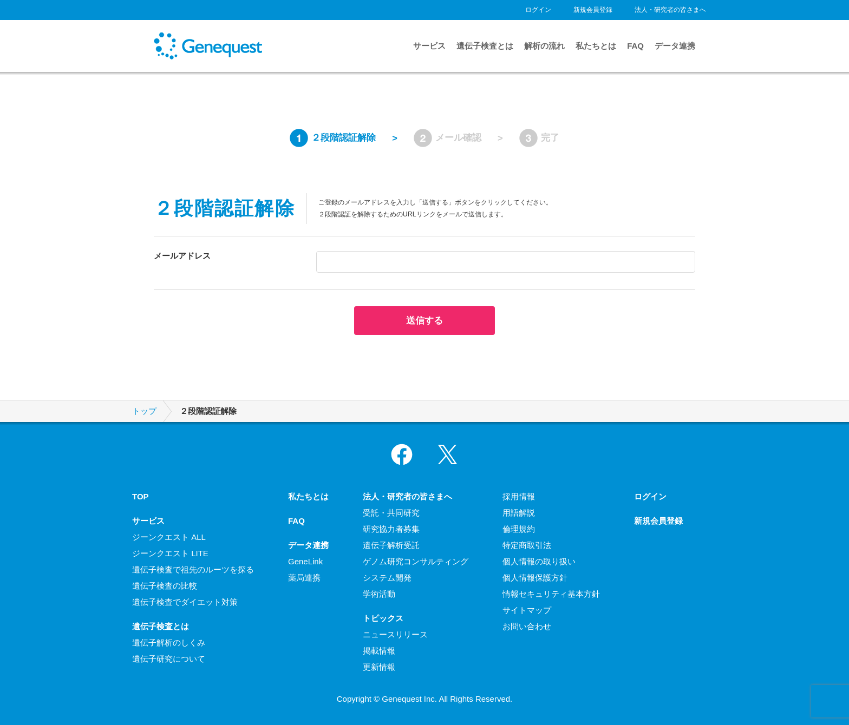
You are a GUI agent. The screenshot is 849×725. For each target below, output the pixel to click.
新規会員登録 (592, 10)
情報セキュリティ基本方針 (551, 593)
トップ (144, 411)
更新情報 (379, 666)
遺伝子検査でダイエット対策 (185, 602)
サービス (429, 45)
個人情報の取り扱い (539, 561)
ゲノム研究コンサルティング (415, 561)
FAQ (635, 45)
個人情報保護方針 (534, 577)
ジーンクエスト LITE (170, 553)
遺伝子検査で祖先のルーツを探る (193, 569)
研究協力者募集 (391, 528)
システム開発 (387, 577)
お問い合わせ (526, 626)
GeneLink (305, 561)
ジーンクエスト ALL (169, 537)
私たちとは (596, 45)
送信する (424, 320)
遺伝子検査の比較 (164, 585)
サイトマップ (526, 610)
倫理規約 (518, 528)
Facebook (402, 454)
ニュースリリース (395, 634)
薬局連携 (304, 577)
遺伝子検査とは (484, 45)
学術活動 (379, 593)
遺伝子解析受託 (391, 545)
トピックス (383, 618)
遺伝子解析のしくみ (168, 642)
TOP (140, 496)
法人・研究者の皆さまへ (670, 10)
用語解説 (518, 512)
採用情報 (518, 496)
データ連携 (675, 45)
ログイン (538, 10)
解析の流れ (544, 45)
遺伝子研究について (168, 658)
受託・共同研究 (391, 512)
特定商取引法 (526, 545)
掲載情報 (379, 650)
